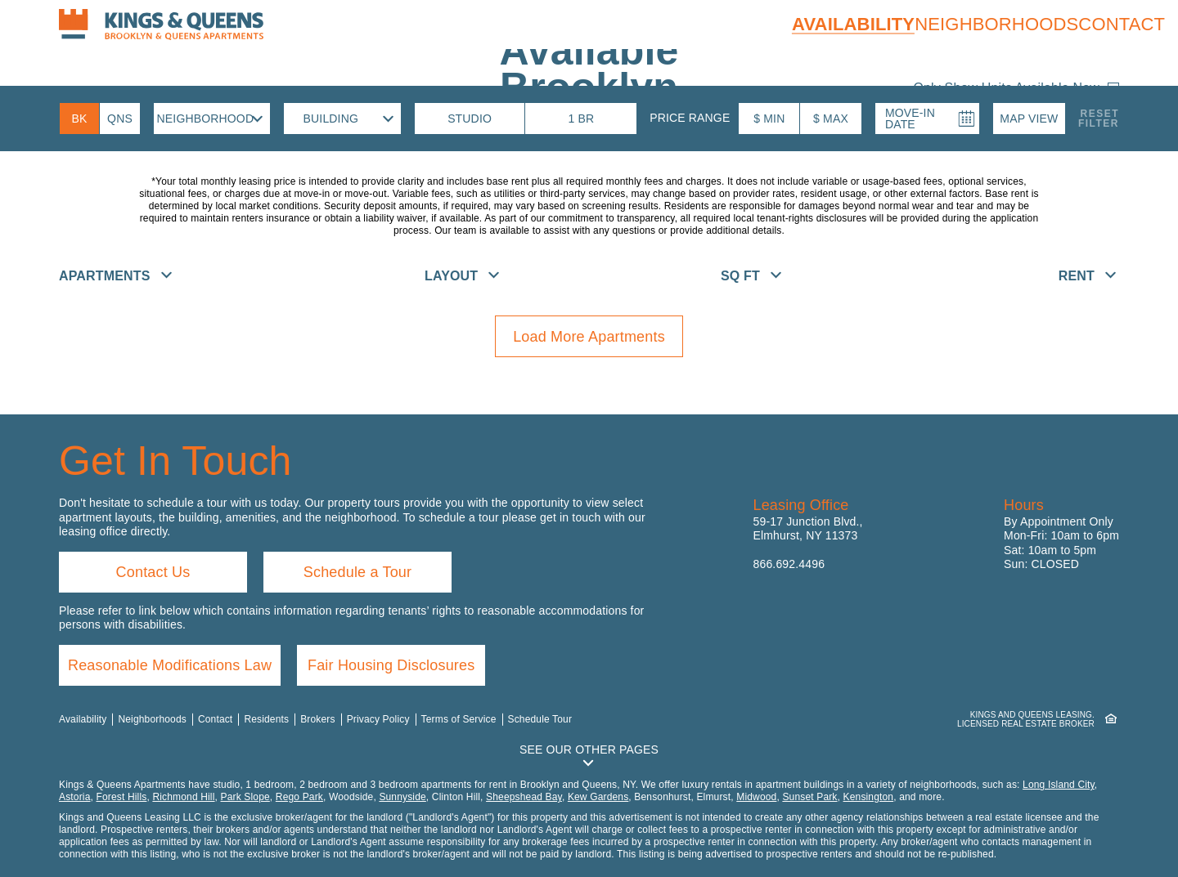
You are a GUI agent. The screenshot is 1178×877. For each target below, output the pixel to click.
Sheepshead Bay (524, 797)
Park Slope (245, 797)
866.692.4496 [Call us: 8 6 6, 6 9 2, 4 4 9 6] (789, 563)
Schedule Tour (540, 719)
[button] (1029, 118)
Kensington (868, 797)
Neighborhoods (996, 24)
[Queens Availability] (120, 118)
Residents (266, 719)
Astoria (74, 797)
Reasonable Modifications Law (170, 665)
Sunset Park (809, 797)
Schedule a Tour (357, 572)
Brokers (317, 719)
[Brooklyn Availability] (79, 118)
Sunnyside (402, 797)
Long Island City (1059, 784)
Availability (853, 24)
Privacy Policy (378, 719)
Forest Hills (121, 797)
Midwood (756, 797)
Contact (1121, 24)
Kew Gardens (598, 797)
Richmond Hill (183, 797)
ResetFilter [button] (1098, 118)
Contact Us (153, 572)
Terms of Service (459, 719)
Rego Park (299, 797)
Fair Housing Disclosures (391, 665)
